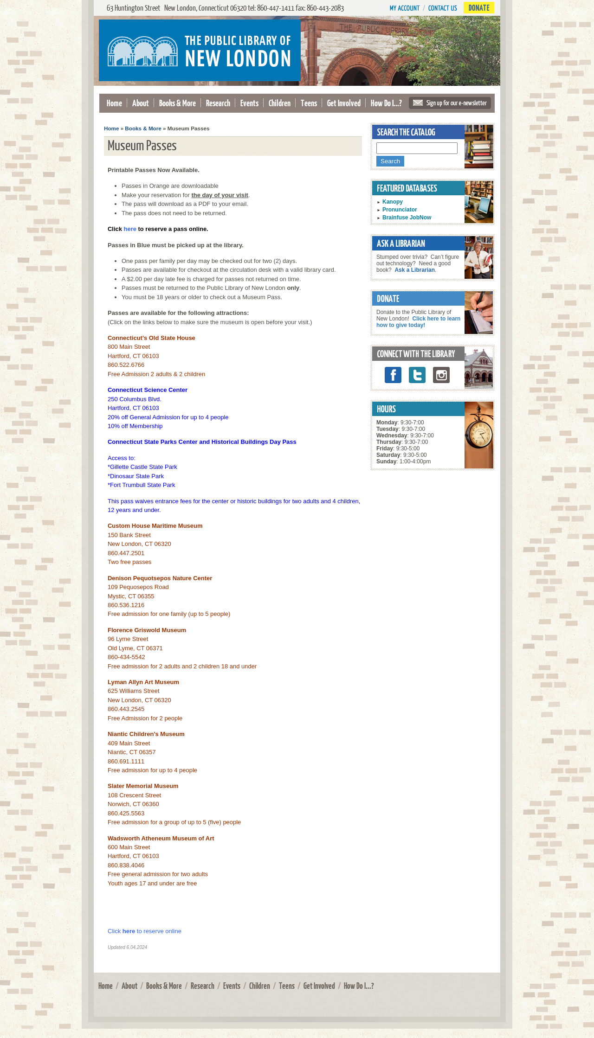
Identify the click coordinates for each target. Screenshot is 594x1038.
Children (280, 102)
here (129, 931)
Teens (309, 102)
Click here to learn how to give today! (418, 321)
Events (249, 102)
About (140, 102)
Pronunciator (399, 209)
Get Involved (344, 102)
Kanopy (392, 202)
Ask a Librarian (414, 270)
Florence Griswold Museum (147, 630)
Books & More (177, 102)
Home (114, 102)
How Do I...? (386, 102)
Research (218, 102)
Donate (479, 8)
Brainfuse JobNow (406, 217)
